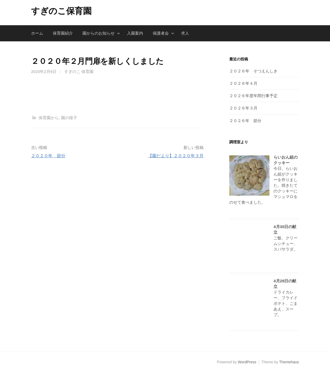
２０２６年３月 (243, 108)
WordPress (247, 362)
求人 (185, 33)
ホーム (37, 33)
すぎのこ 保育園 (78, 71)
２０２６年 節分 (245, 120)
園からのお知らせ (98, 33)
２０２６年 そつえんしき (253, 71)
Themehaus (289, 362)
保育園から (49, 117)
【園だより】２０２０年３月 (176, 155)
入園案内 (135, 33)
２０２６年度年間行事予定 (253, 95)
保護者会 (161, 33)
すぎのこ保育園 (61, 11)
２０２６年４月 (243, 83)
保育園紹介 (63, 33)
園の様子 (69, 117)
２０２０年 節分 (48, 155)
